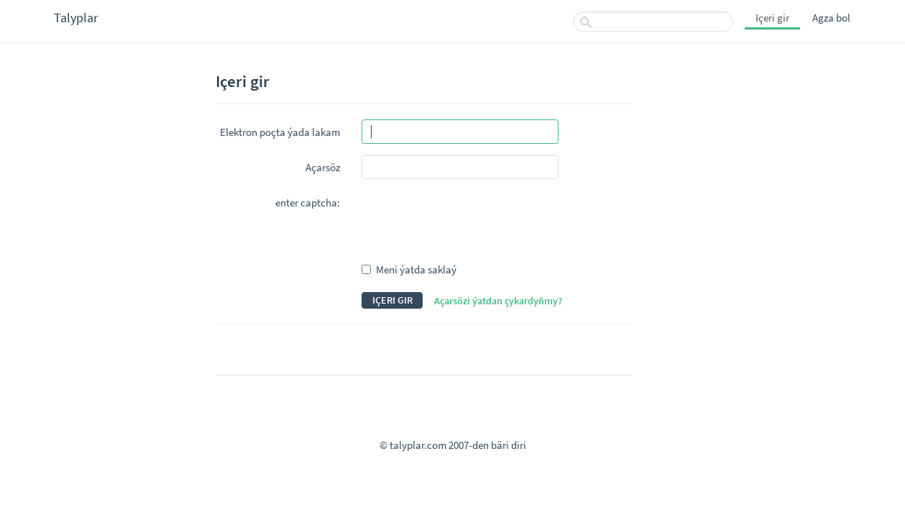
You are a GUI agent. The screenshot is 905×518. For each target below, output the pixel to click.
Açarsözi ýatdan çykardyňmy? (498, 300)
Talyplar (76, 17)
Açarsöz (323, 167)
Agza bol (831, 17)
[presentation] (471, 218)
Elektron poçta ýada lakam (280, 132)
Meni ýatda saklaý (409, 269)
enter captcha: (307, 202)
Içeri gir (772, 17)
